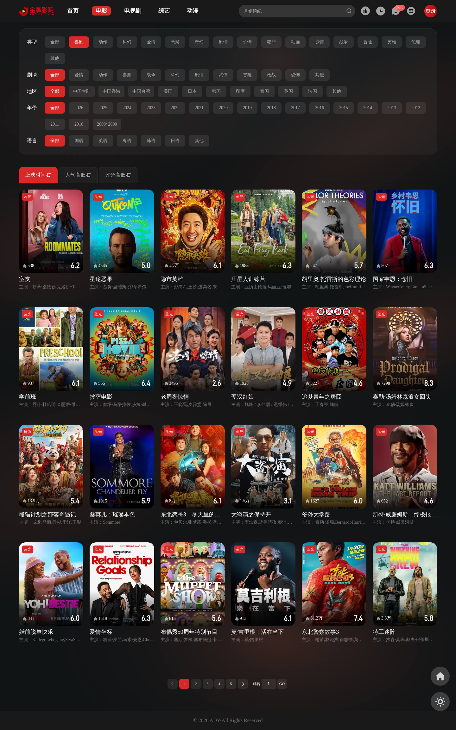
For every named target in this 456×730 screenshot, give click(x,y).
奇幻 (199, 42)
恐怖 (247, 42)
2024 (127, 107)
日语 (175, 140)
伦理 (415, 42)
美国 (168, 91)
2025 (102, 107)
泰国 (264, 91)
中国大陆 (82, 91)
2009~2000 (107, 124)
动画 (295, 42)
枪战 (271, 74)
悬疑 (175, 42)
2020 (223, 107)
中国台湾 (141, 91)
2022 (175, 107)
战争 (343, 42)
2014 (367, 107)
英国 (288, 91)
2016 (319, 107)
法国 (312, 91)
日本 (192, 91)
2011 (54, 124)
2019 (247, 107)
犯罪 (271, 42)
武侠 (223, 74)
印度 (240, 91)
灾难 (391, 42)
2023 (151, 107)
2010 (78, 124)
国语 (78, 140)
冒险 (367, 42)
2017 (295, 107)
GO (282, 684)
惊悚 (319, 42)
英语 (102, 140)
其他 (54, 58)
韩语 (151, 140)
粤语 (127, 140)
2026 (78, 107)
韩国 (216, 91)
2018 (271, 107)
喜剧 (78, 42)
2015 (343, 107)
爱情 (151, 42)
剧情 (223, 42)
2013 (391, 107)
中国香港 (111, 91)
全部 (54, 42)
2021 (199, 107)
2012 (415, 107)
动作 (102, 42)
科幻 (127, 42)
